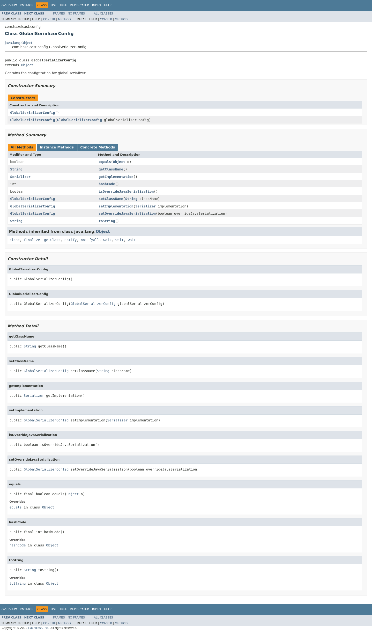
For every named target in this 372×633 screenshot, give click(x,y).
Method (64, 19)
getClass (52, 240)
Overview (9, 5)
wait (107, 240)
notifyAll (90, 240)
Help (108, 5)
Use (54, 5)
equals (105, 162)
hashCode (107, 184)
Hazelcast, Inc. (38, 628)
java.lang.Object (18, 43)
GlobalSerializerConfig (32, 113)
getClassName (111, 169)
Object (27, 65)
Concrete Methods (97, 147)
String (16, 169)
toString (107, 221)
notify (71, 240)
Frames (59, 13)
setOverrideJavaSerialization (127, 213)
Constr (49, 19)
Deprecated (79, 5)
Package (26, 5)
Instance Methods (57, 147)
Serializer (20, 177)
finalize (32, 240)
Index (96, 5)
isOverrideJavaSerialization (126, 191)
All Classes (103, 13)
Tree (63, 5)
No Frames (76, 13)
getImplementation (116, 177)
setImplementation (116, 206)
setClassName (111, 199)
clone (14, 240)
